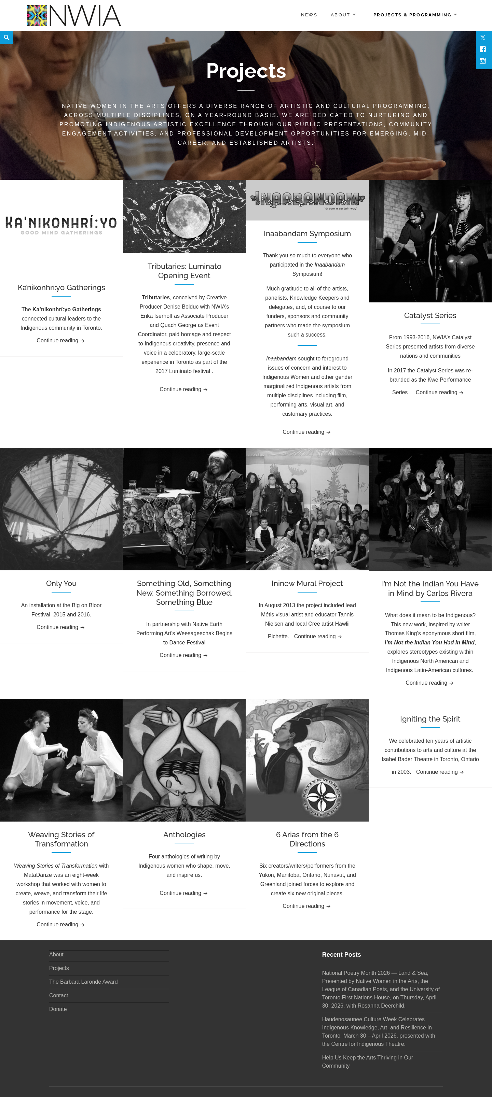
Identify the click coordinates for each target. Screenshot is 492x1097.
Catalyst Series (430, 315)
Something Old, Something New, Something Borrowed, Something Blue (184, 593)
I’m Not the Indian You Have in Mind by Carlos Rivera (430, 588)
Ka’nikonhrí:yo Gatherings (61, 287)
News (309, 14)
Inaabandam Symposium (307, 233)
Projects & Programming (412, 14)
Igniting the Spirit (430, 718)
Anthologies (184, 834)
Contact (58, 995)
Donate (58, 1009)
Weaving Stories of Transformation (61, 839)
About (340, 14)
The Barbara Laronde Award (83, 982)
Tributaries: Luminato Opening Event (184, 271)
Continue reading (63, 339)
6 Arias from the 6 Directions (307, 839)
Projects (59, 968)
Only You (61, 583)
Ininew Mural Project (307, 583)
